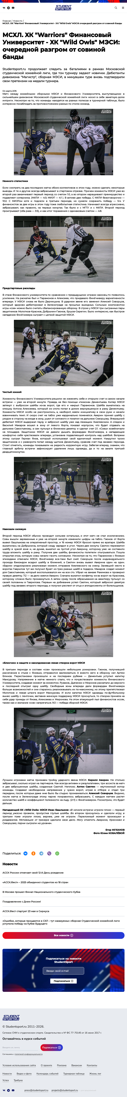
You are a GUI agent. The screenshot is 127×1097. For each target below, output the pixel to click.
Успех (5, 1080)
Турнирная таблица (74, 1073)
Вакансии (76, 1065)
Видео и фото (24, 1073)
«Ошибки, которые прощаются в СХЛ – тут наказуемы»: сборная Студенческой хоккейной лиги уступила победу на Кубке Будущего (61, 922)
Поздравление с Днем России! (21, 901)
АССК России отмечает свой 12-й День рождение (33, 872)
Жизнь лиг (95, 1073)
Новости (17, 21)
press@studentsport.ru (36, 1090)
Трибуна (18, 1080)
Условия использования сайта (19, 1065)
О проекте (46, 1065)
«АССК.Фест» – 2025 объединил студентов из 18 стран (35, 882)
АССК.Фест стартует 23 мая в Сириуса (25, 911)
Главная (6, 21)
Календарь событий (47, 1073)
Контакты (92, 1065)
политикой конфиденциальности (28, 1054)
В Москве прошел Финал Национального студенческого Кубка (41, 891)
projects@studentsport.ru (65, 1090)
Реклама (61, 1065)
